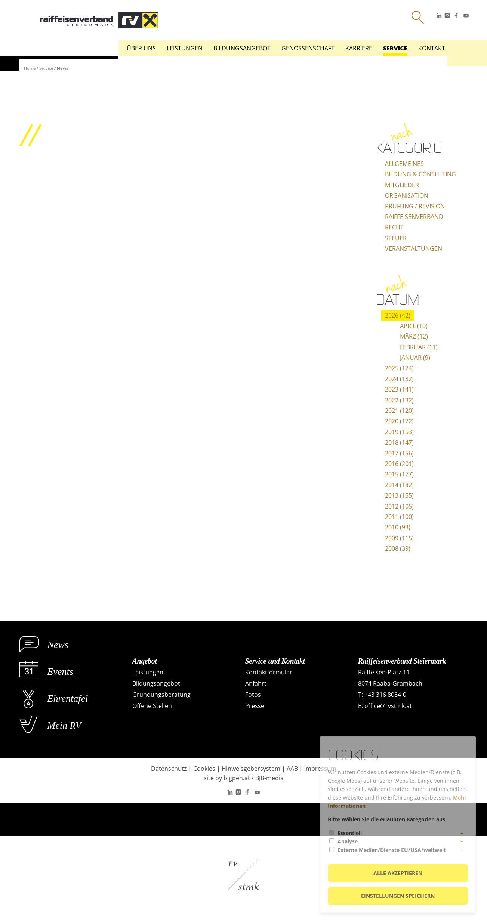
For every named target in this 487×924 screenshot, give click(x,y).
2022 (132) (399, 400)
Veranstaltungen (413, 248)
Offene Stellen (152, 706)
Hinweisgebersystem (251, 768)
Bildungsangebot (242, 48)
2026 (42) (397, 315)
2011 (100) (399, 517)
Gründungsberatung (161, 694)
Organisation (406, 195)
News (62, 68)
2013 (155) (399, 495)
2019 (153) (399, 432)
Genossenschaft (308, 48)
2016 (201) (399, 464)
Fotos (253, 694)
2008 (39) (397, 548)
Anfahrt (255, 683)
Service (395, 48)
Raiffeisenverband (414, 217)
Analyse (347, 841)
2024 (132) (399, 379)
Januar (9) (415, 357)
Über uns (141, 48)
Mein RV (64, 725)
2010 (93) (397, 527)
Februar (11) (419, 347)
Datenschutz (169, 768)
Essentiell (349, 833)
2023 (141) (399, 389)
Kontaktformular (268, 672)
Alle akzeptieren (397, 873)
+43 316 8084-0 (385, 694)
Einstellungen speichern (398, 895)
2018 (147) (399, 442)
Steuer (396, 238)
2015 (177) (399, 474)
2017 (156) (399, 453)
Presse (254, 706)
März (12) (414, 336)
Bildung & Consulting (420, 174)
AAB (292, 768)
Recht (394, 227)
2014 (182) (399, 485)
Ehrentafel (67, 698)
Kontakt (431, 48)
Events (60, 671)
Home (30, 68)
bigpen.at (237, 778)
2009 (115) (399, 538)
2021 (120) (399, 411)
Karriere (358, 48)
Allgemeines (404, 164)
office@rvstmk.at (388, 706)
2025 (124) (399, 368)
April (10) (414, 326)
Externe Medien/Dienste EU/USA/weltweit (391, 849)
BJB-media (269, 778)
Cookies (204, 768)
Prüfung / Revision (415, 206)
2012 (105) (399, 506)
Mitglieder (402, 185)
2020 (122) (399, 421)
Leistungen (185, 48)
